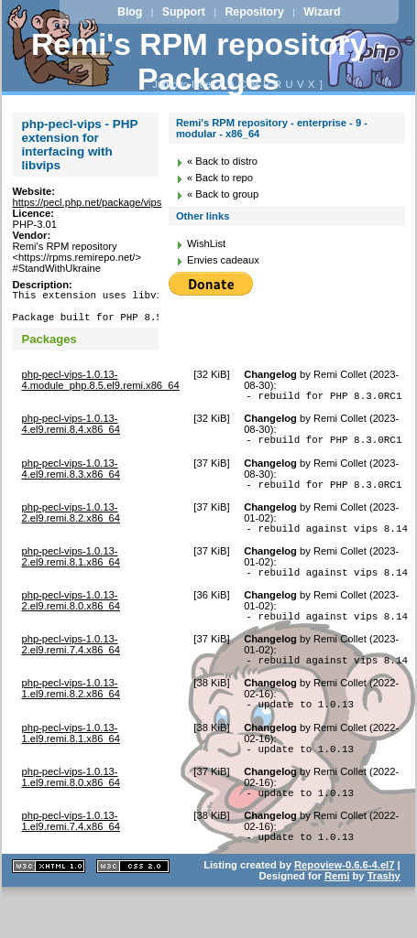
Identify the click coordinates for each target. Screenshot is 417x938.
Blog (129, 11)
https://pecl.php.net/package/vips (86, 202)
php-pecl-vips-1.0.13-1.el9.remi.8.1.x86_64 (70, 763)
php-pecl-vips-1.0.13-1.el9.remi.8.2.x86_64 (70, 716)
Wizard (321, 11)
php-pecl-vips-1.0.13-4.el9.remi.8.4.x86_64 (70, 435)
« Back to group (222, 194)
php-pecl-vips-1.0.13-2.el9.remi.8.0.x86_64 (70, 622)
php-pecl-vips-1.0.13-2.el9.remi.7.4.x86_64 (70, 669)
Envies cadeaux (223, 259)
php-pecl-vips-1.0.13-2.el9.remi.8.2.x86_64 (70, 529)
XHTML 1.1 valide (48, 904)
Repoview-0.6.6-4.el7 (344, 903)
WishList (206, 243)
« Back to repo (220, 177)
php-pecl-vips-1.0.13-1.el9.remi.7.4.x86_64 (70, 857)
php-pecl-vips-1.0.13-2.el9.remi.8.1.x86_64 (70, 576)
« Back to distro (222, 161)
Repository (254, 11)
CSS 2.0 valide (133, 904)
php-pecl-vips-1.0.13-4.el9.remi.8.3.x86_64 (70, 482)
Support (183, 11)
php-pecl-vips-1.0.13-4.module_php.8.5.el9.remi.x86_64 (100, 388)
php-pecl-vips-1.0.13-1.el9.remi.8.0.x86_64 (70, 810)
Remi (336, 914)
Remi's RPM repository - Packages (208, 61)
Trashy (384, 914)
